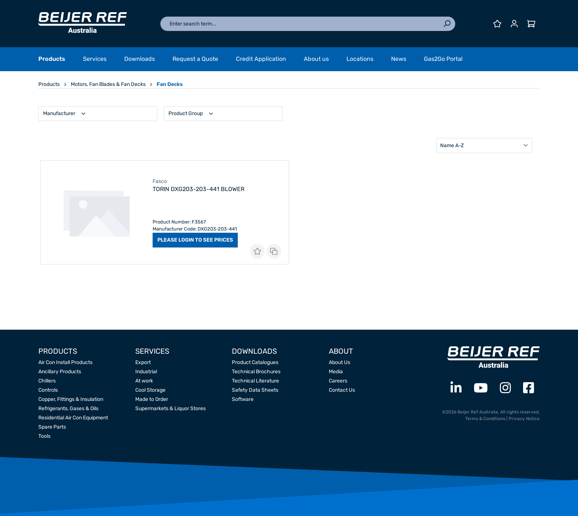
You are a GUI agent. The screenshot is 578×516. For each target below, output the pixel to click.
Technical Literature (255, 381)
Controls (48, 390)
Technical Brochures (256, 371)
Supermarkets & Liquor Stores (170, 408)
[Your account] (514, 24)
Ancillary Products (59, 371)
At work (144, 381)
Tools (44, 436)
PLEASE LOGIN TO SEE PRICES (195, 240)
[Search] (446, 24)
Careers (338, 381)
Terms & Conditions (485, 418)
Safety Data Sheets (255, 390)
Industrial (146, 371)
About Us (339, 362)
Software (243, 399)
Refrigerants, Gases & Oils (68, 408)
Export (143, 362)
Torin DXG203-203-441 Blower (198, 189)
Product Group (191, 113)
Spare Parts (52, 427)
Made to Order (151, 399)
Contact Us (342, 390)
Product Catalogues (255, 362)
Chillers (47, 381)
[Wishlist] (497, 24)
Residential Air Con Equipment (73, 418)
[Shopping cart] (531, 24)
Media (336, 371)
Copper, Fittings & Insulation (70, 399)
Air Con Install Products (65, 362)
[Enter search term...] (299, 24)
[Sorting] (484, 145)
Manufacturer (65, 113)
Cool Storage (150, 390)
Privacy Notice (524, 418)
